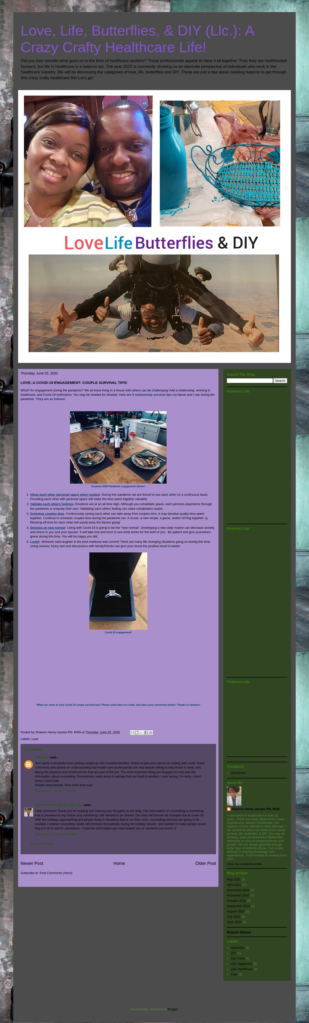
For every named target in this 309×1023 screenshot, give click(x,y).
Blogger (173, 1009)
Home (119, 863)
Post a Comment (42, 843)
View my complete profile (244, 864)
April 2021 (234, 885)
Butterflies (238, 948)
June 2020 (234, 922)
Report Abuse (239, 932)
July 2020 (233, 916)
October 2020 (236, 901)
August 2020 (236, 911)
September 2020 (238, 906)
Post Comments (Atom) (56, 873)
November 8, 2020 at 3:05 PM (56, 834)
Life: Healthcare (242, 969)
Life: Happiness (242, 964)
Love (35, 739)
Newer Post (32, 863)
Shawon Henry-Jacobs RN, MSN (59, 805)
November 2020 (238, 895)
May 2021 (234, 879)
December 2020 (238, 890)
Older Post (205, 863)
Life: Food (238, 958)
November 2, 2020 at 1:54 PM (56, 791)
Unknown (42, 757)
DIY (233, 953)
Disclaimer (238, 773)
